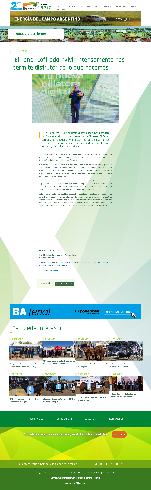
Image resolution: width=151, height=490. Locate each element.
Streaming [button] (85, 6)
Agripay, (55, 167)
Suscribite (119, 434)
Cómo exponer (65, 418)
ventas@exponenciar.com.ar (63, 478)
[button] (57, 284)
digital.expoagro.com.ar (102, 262)
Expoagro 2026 (36, 418)
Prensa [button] (134, 6)
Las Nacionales (60, 7)
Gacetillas (90, 418)
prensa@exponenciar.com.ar (88, 478)
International (121, 6)
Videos (98, 6)
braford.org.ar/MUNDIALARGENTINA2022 (54, 265)
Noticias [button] (72, 6)
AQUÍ (56, 270)
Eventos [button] (107, 6)
